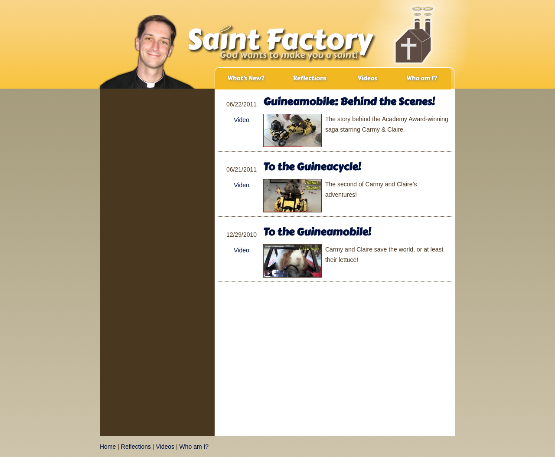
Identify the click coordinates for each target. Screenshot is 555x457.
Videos (367, 78)
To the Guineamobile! (317, 232)
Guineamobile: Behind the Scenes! (348, 101)
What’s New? (245, 78)
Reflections (309, 78)
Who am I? (421, 78)
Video (241, 119)
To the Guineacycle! (312, 167)
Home (108, 446)
